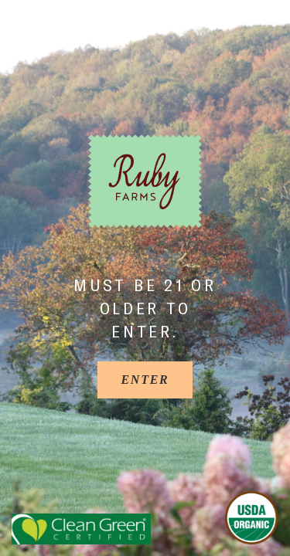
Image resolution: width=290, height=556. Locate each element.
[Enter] (144, 379)
